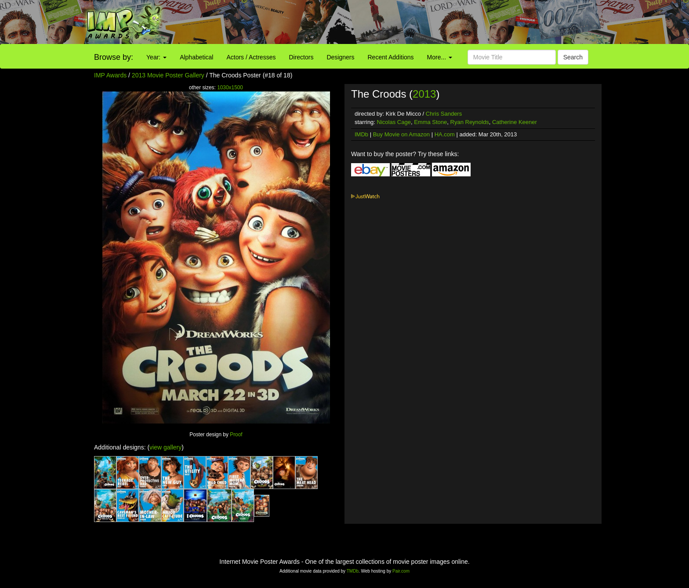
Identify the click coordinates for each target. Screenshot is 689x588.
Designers (340, 57)
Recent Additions (391, 57)
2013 (424, 94)
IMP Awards (110, 75)
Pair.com (401, 571)
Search (573, 57)
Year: (156, 57)
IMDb (361, 134)
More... (439, 57)
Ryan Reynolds (469, 122)
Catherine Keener (514, 122)
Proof (236, 434)
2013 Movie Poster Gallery (168, 75)
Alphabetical (196, 57)
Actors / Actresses (251, 57)
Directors (301, 57)
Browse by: (113, 57)
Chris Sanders (444, 113)
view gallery (165, 447)
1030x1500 (230, 87)
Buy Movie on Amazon (401, 134)
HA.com (445, 134)
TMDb (353, 571)
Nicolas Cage (394, 122)
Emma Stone (430, 122)
